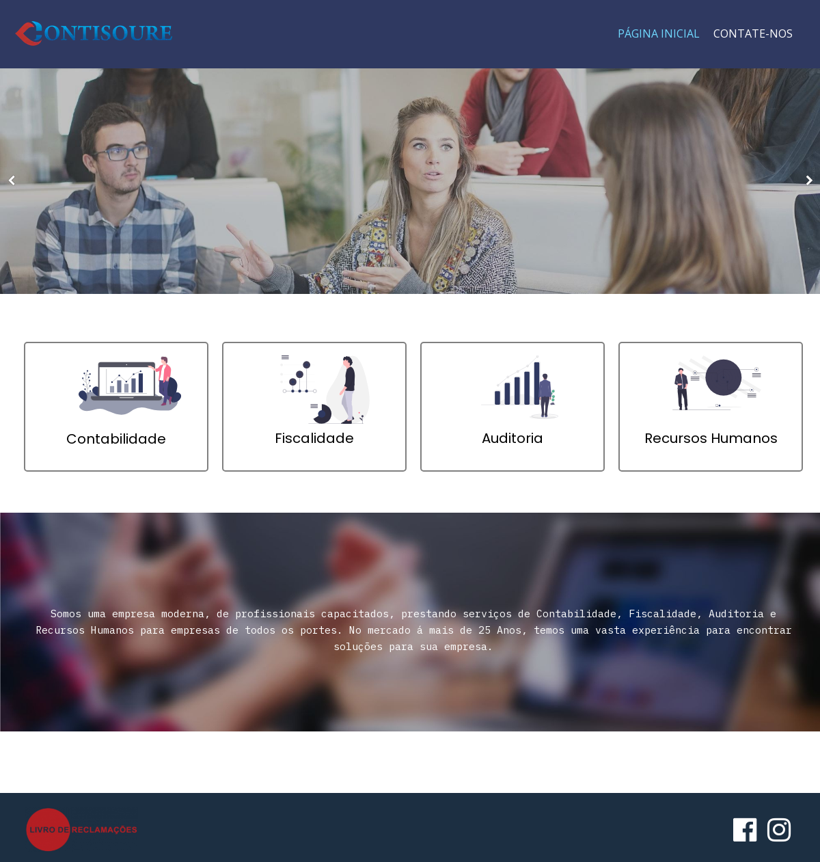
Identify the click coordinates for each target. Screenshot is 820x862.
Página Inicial (659, 33)
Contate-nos (753, 33)
